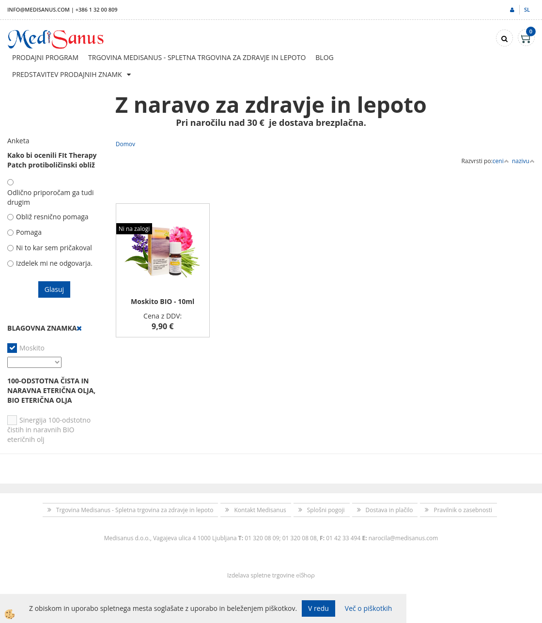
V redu (318, 608)
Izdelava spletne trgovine (260, 575)
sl (527, 9)
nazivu (523, 161)
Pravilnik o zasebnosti (463, 510)
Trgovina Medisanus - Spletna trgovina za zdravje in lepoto (197, 57)
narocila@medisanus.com (403, 538)
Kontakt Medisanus (260, 510)
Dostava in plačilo (389, 510)
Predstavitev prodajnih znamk (67, 74)
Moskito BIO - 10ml (162, 301)
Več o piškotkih (368, 608)
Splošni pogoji (326, 510)
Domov (125, 144)
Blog (324, 57)
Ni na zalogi (134, 229)
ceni (501, 161)
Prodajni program (45, 57)
